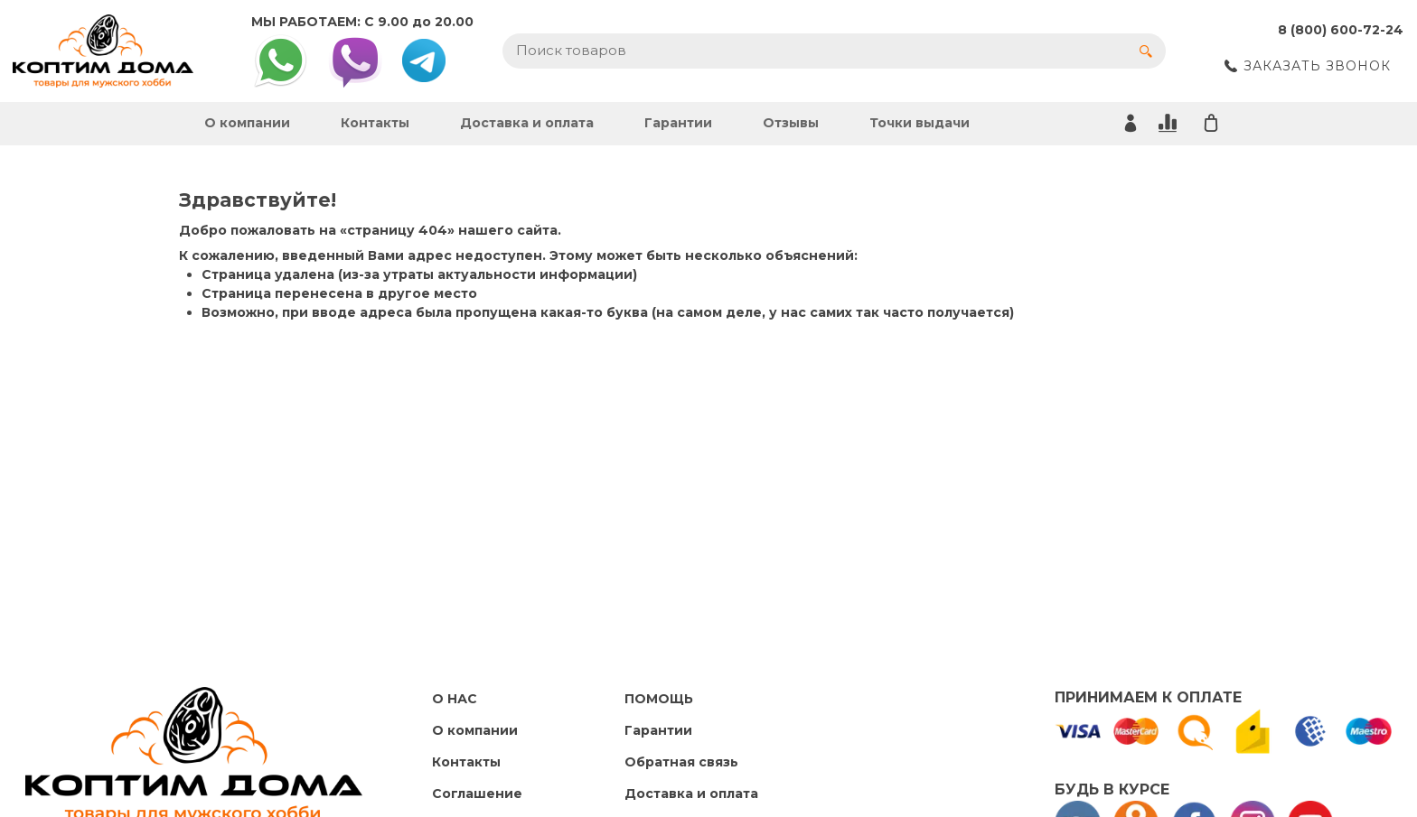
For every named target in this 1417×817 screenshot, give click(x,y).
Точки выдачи (919, 123)
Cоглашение (477, 793)
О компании (247, 123)
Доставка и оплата (527, 123)
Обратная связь (681, 762)
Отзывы (791, 123)
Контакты (375, 123)
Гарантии (678, 123)
